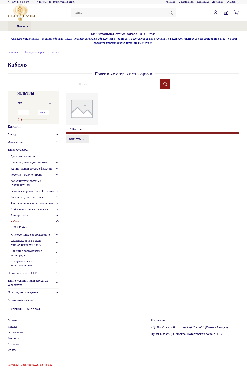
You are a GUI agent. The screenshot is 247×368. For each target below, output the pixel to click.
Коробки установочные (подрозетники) (26, 183)
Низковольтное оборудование (30, 234)
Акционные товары (20, 300)
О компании (186, 1)
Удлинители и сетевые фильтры (31, 168)
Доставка (217, 1)
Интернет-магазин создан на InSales (30, 364)
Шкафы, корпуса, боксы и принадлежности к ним (27, 243)
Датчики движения (23, 156)
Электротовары (34, 52)
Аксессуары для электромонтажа (32, 203)
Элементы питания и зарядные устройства (28, 283)
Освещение (15, 142)
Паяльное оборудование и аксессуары (27, 253)
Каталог (170, 1)
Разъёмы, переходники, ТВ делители (34, 191)
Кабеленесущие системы (27, 197)
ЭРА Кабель (20, 227)
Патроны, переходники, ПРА (29, 162)
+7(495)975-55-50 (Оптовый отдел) (55, 1)
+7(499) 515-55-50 (18, 1)
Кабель (15, 221)
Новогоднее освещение (23, 292)
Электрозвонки (21, 215)
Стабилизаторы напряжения (29, 209)
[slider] (20, 119)
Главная (13, 52)
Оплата (231, 1)
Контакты (203, 1)
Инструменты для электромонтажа (22, 263)
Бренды (13, 134)
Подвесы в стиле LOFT (22, 273)
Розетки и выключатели (26, 174)
